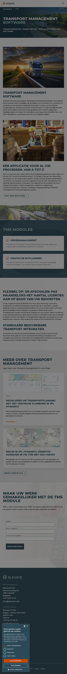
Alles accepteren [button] (15, 661)
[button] (16, 669)
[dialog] (33, 337)
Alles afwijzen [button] (16, 665)
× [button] (27, 626)
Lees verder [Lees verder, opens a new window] (14, 641)
